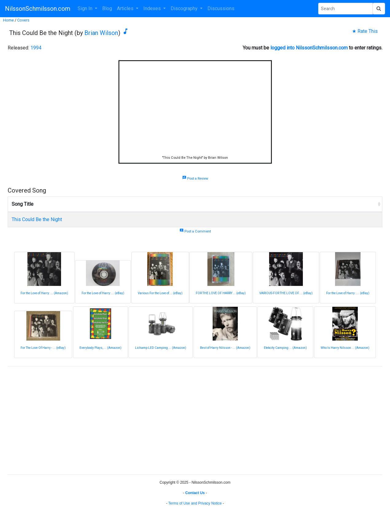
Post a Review (195, 179)
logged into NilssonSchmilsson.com (309, 48)
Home (8, 20)
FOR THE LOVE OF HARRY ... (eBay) (221, 293)
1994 (35, 48)
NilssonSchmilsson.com (37, 8)
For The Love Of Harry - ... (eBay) (43, 347)
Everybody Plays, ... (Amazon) (100, 347)
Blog (107, 8)
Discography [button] (185, 8)
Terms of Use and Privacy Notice (195, 503)
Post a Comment (195, 231)
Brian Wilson (101, 33)
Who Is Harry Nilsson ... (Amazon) (345, 347)
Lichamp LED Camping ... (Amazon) (160, 347)
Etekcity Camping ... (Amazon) (285, 347)
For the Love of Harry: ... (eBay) (103, 293)
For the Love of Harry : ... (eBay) (347, 293)
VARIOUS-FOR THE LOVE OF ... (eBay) (286, 293)
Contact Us (195, 493)
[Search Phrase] (345, 8)
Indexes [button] (152, 8)
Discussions (220, 8)
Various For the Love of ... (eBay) (160, 293)
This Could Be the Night (37, 219)
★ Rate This (365, 31)
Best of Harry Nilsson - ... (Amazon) (225, 347)
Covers (23, 20)
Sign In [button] (86, 8)
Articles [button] (126, 8)
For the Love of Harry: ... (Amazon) (44, 293)
